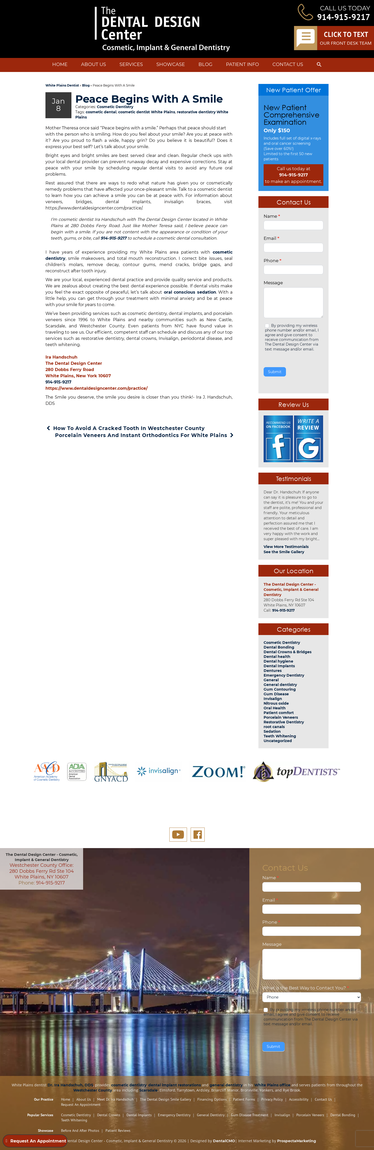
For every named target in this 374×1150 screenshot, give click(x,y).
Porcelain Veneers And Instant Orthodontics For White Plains (145, 447)
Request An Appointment (81, 1104)
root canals (274, 726)
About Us (93, 64)
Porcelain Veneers (281, 717)
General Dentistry (211, 1115)
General (271, 680)
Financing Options (212, 1099)
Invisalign (273, 698)
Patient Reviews (117, 1130)
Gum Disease (276, 694)
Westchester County (92, 1090)
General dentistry (280, 684)
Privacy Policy (272, 1099)
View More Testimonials (286, 546)
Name (272, 216)
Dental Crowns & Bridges (287, 652)
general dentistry (226, 1085)
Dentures (273, 670)
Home (60, 64)
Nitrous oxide (276, 703)
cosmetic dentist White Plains (146, 124)
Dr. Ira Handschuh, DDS (70, 1085)
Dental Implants (279, 666)
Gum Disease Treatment (249, 1115)
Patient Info (242, 64)
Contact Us (287, 64)
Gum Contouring (280, 689)
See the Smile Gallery (284, 552)
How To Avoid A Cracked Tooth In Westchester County (125, 440)
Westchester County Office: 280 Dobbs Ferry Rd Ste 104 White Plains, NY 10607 (41, 871)
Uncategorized (278, 740)
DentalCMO (224, 1141)
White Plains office (272, 1085)
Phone (272, 260)
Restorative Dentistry (284, 722)
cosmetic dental (101, 124)
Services (131, 64)
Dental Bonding (279, 647)
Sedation (272, 731)
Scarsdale (148, 1090)
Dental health (277, 656)
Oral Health (275, 708)
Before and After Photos (80, 1130)
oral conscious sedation (189, 304)
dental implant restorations (174, 1085)
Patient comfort (279, 712)
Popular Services (40, 1115)
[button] (319, 65)
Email (271, 238)
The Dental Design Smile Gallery (165, 1099)
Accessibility (299, 1099)
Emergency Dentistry (284, 675)
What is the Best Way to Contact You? (305, 987)
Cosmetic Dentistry (115, 118)
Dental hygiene (278, 661)
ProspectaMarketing (296, 1141)
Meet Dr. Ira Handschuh (115, 1099)
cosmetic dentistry (128, 1085)
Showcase (170, 64)
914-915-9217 (343, 16)
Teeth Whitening (280, 736)
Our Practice (43, 1099)
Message (273, 282)
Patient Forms (244, 1099)
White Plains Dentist (62, 85)
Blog (205, 64)
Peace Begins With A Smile (138, 104)
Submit (275, 371)
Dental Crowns (108, 1115)
